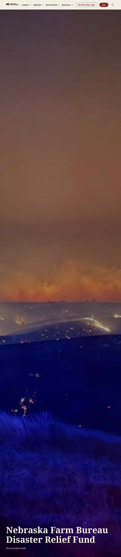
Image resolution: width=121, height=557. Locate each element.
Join (104, 5)
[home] (12, 5)
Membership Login (86, 5)
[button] (26, 5)
